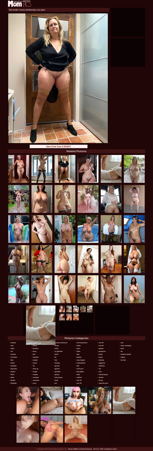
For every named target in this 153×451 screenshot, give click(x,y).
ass (12, 351)
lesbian (79, 357)
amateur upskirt (126, 354)
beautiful (13, 366)
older (78, 374)
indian (79, 345)
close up (35, 369)
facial (56, 354)
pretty (101, 354)
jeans (78, 348)
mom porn (80, 369)
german (57, 366)
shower (101, 377)
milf (78, 366)
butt (34, 354)
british (35, 345)
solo (122, 343)
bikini (12, 374)
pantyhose (102, 351)
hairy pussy (58, 377)
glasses (57, 369)
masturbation (81, 363)
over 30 (79, 380)
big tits (13, 371)
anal (12, 345)
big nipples (80, 371)
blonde (13, 380)
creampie (36, 377)
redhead (101, 360)
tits (122, 351)
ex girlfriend (59, 351)
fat (55, 357)
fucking (57, 363)
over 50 (101, 343)
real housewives (82, 343)
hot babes (14, 357)
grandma (58, 371)
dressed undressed (61, 343)
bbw (12, 360)
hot (56, 383)
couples (35, 374)
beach (13, 363)
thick (122, 348)
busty (34, 351)
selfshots (102, 366)
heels (56, 380)
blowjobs (14, 383)
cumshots (36, 380)
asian (12, 348)
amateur (13, 343)
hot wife (123, 360)
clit (34, 366)
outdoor (79, 377)
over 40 (79, 383)
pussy (101, 357)
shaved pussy (103, 374)
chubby (35, 360)
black (12, 377)
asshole (13, 354)
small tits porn (103, 383)
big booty (14, 369)
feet (56, 360)
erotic (56, 348)
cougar (35, 371)
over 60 (101, 345)
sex (100, 369)
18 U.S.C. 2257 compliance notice (105, 449)
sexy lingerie (81, 360)
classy (35, 363)
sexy (100, 371)
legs (78, 354)
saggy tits (102, 363)
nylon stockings (126, 345)
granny (57, 374)
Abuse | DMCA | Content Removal (80, 449)
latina (78, 351)
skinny (101, 380)
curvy (34, 383)
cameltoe (36, 357)
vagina (123, 357)
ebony (57, 345)
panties (101, 348)
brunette (35, 348)
